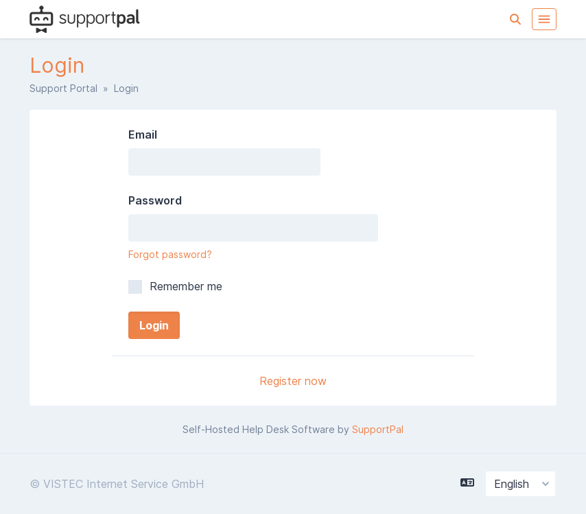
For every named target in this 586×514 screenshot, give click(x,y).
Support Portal (63, 88)
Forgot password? (170, 254)
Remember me (175, 286)
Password (155, 200)
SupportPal (377, 429)
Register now (293, 381)
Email (142, 134)
